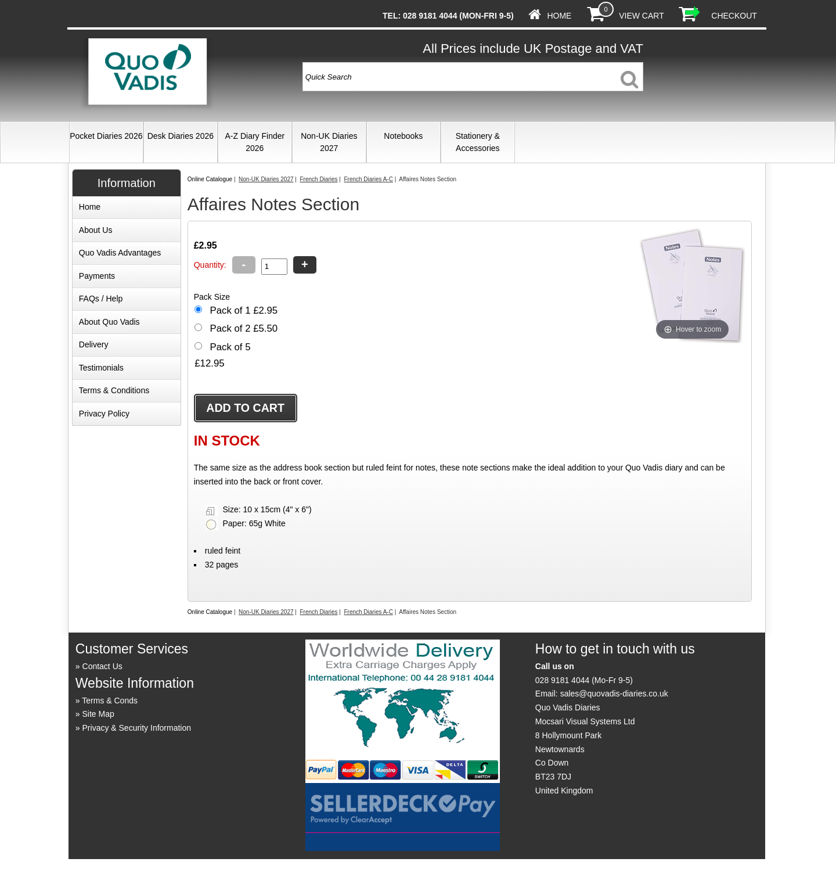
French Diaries (318, 179)
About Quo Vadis (109, 321)
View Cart (641, 15)
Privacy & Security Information (137, 727)
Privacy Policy (104, 413)
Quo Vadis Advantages (120, 252)
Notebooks (403, 136)
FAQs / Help (100, 298)
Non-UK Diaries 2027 (329, 142)
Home (559, 15)
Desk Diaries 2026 (180, 136)
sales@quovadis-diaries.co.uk (614, 693)
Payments (97, 276)
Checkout (734, 15)
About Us (96, 230)
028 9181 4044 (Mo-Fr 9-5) (584, 680)
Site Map (98, 714)
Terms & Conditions (114, 390)
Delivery (94, 344)
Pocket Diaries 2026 (106, 136)
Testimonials (101, 367)
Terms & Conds (110, 700)
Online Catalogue (210, 179)
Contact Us (102, 666)
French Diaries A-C (368, 179)
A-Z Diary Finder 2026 (254, 142)
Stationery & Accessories (478, 142)
